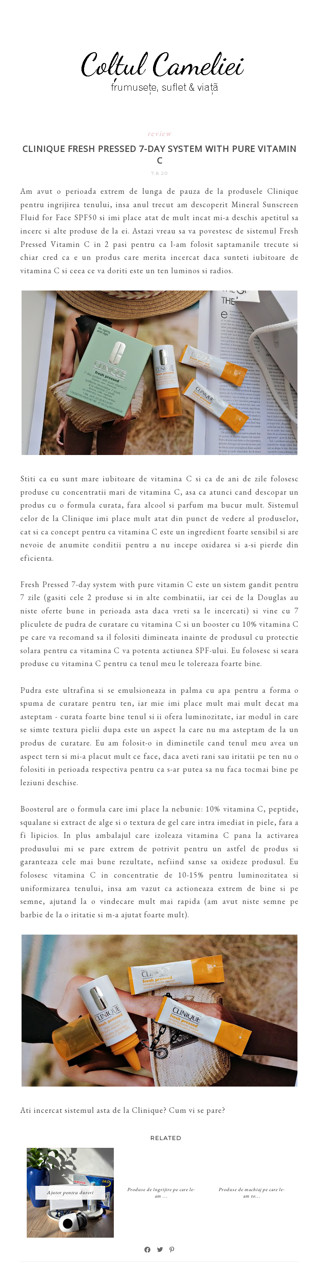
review (159, 133)
